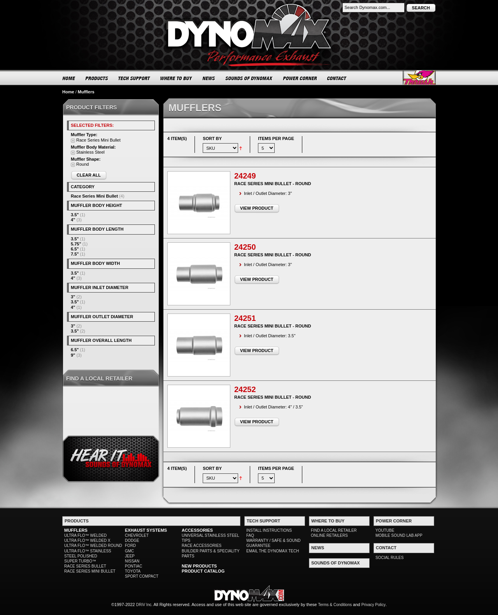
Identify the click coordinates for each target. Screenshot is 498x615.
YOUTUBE (384, 530)
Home (68, 91)
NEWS (209, 78)
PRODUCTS (97, 78)
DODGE (132, 540)
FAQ (250, 535)
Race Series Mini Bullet (94, 196)
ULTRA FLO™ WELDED (85, 535)
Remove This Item (73, 140)
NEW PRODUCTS (199, 566)
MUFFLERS (76, 530)
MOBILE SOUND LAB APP (399, 535)
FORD (130, 545)
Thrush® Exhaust (419, 77)
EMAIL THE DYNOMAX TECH (272, 551)
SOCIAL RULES (389, 557)
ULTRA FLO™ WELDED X (87, 540)
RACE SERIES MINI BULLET (90, 571)
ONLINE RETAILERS (329, 535)
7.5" (75, 254)
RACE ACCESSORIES (201, 545)
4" (73, 219)
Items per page (276, 138)
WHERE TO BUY (176, 78)
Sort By (212, 138)
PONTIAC (133, 566)
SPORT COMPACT (141, 576)
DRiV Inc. (144, 605)
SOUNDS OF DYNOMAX (249, 78)
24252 (245, 389)
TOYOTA (132, 571)
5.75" (76, 244)
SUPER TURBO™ (80, 561)
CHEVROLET (137, 535)
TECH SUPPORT (134, 78)
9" (73, 355)
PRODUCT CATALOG (203, 571)
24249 (245, 176)
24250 (245, 247)
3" (73, 296)
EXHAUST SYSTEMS (146, 530)
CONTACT (337, 78)
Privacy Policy (373, 605)
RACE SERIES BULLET (85, 566)
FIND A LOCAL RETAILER (334, 530)
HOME (68, 78)
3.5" (75, 214)
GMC (129, 551)
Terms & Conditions (335, 605)
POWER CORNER (300, 78)
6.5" (75, 249)
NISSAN (132, 561)
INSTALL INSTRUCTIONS (269, 530)
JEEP (130, 556)
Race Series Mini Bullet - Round (272, 183)
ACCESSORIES (197, 530)
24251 (245, 318)
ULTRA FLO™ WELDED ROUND (93, 545)
